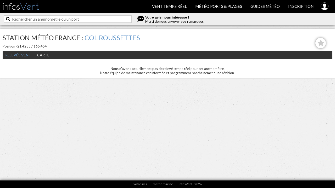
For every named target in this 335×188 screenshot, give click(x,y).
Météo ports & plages (218, 6)
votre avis (140, 184)
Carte (43, 55)
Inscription (301, 6)
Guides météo (265, 6)
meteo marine (163, 184)
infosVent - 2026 (190, 184)
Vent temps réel (169, 6)
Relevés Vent (18, 55)
